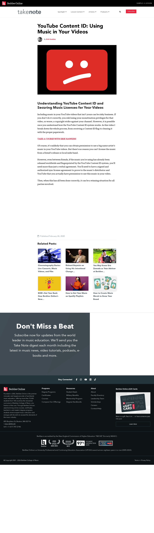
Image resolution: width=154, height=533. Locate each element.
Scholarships (96, 402)
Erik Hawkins (51, 39)
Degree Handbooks (74, 402)
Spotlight (62, 12)
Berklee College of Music (30, 460)
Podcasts (105, 12)
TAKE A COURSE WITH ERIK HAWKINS (56, 139)
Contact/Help (96, 408)
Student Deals (71, 392)
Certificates (46, 395)
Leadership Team (97, 398)
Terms (137, 460)
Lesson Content (77, 12)
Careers (94, 405)
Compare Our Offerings (51, 402)
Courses (45, 398)
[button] (120, 12)
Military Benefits (72, 395)
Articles (92, 12)
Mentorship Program (74, 398)
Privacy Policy (145, 460)
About (93, 392)
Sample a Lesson (144, 3)
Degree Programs (49, 392)
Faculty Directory (97, 395)
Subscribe (131, 11)
